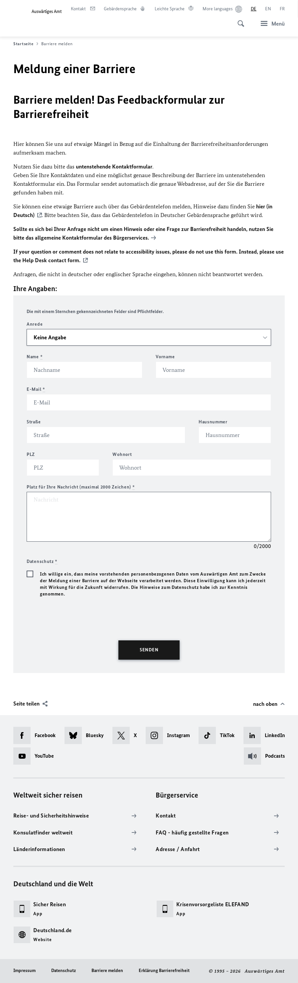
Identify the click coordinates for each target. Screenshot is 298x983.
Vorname (165, 357)
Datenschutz (63, 970)
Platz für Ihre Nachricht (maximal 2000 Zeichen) (81, 487)
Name (35, 357)
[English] (268, 9)
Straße (34, 422)
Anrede (35, 324)
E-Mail (36, 389)
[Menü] (271, 23)
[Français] (282, 9)
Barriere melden (107, 970)
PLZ (31, 454)
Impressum (24, 970)
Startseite (25, 44)
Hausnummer (213, 422)
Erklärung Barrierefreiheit (164, 970)
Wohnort (122, 454)
